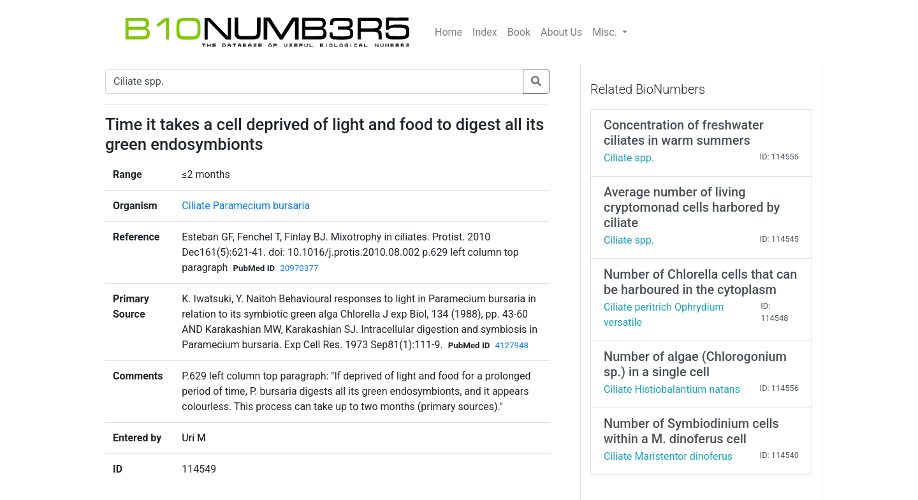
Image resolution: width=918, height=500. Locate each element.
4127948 (511, 345)
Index (484, 32)
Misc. (606, 32)
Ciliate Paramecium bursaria (246, 206)
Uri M (194, 438)
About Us (561, 32)
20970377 (299, 268)
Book (518, 32)
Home (448, 32)
